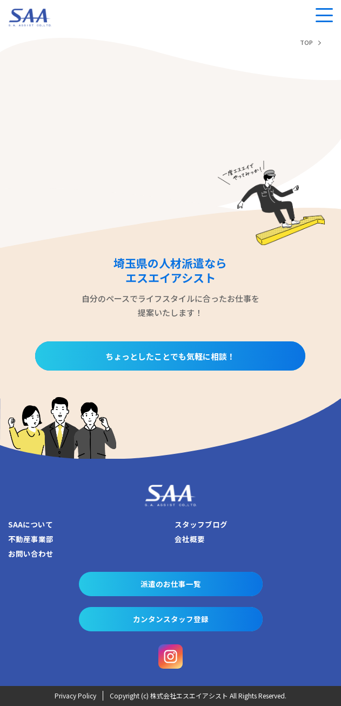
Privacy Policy (75, 695)
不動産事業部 (31, 538)
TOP (306, 42)
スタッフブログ (201, 524)
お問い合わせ (31, 553)
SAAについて (30, 524)
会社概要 (190, 538)
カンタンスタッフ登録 (171, 618)
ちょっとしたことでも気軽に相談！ (170, 356)
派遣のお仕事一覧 (171, 583)
